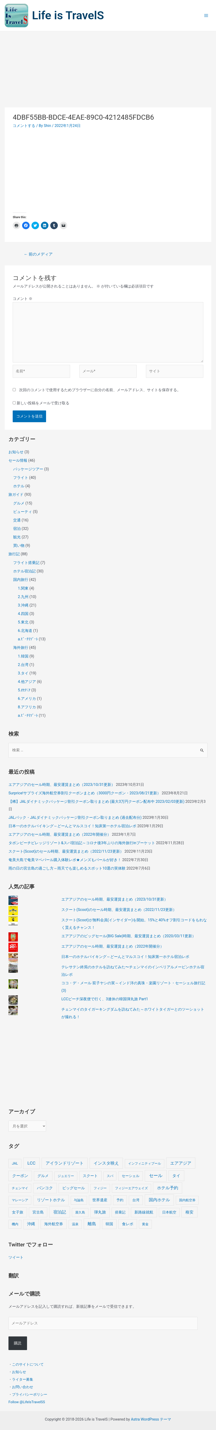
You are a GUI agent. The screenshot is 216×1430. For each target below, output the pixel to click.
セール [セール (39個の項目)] (155, 1175)
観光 (17, 537)
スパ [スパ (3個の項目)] (110, 1176)
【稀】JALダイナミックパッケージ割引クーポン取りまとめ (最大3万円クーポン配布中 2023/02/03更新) (96, 801)
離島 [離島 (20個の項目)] (92, 1223)
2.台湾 (23, 664)
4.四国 (23, 613)
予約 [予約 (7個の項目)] (119, 1200)
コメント (22, 298)
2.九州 (23, 597)
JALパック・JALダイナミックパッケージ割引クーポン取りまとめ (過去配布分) (74, 817)
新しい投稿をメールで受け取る (43, 403)
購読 (17, 1343)
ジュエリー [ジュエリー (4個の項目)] (66, 1176)
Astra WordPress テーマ (151, 1419)
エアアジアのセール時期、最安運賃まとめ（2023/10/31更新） (61, 784)
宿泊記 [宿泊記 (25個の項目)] (59, 1211)
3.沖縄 (23, 605)
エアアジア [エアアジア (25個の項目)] (180, 1163)
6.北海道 (25, 630)
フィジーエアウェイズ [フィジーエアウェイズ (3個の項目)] (131, 1188)
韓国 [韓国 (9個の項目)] (109, 1224)
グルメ (18, 503)
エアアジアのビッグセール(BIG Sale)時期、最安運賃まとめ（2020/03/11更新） (128, 936)
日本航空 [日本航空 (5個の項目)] (169, 1212)
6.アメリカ (27, 698)
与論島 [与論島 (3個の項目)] (79, 1200)
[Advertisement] (108, 66)
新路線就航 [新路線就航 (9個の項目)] (143, 1212)
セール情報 (17, 460)
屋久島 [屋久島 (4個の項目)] (80, 1212)
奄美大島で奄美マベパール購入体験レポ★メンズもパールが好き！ (64, 860)
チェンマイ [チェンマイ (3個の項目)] (20, 1188)
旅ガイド (16, 494)
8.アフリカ (27, 707)
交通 (17, 520)
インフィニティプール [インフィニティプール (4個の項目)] (144, 1164)
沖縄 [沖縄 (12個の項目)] (31, 1224)
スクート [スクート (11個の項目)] (90, 1176)
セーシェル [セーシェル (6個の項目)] (130, 1176)
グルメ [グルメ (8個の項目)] (43, 1176)
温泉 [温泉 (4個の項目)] (75, 1224)
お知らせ (16, 452)
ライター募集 (22, 1379)
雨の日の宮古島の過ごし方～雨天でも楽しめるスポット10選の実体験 (67, 868)
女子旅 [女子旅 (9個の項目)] (17, 1212)
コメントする (24, 125)
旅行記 (14, 554)
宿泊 (17, 528)
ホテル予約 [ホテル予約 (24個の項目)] (167, 1187)
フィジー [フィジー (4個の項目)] (100, 1188)
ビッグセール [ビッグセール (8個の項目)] (73, 1188)
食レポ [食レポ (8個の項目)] (127, 1224)
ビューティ (22, 511)
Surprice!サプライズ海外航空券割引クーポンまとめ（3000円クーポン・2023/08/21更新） (84, 793)
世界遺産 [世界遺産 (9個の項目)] (99, 1200)
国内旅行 (20, 579)
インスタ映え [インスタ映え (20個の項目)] (106, 1163)
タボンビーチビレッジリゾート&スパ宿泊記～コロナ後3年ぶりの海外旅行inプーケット (81, 843)
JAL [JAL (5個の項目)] (15, 1163)
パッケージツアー (28, 469)
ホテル (18, 486)
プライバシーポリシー (29, 1394)
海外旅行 (20, 647)
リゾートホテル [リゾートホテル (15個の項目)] (51, 1200)
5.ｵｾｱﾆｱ (24, 690)
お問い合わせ (22, 1387)
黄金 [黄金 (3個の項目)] (145, 1224)
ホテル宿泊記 (24, 571)
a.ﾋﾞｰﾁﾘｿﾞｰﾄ (28, 639)
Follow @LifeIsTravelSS (26, 1402)
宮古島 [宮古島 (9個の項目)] (38, 1212)
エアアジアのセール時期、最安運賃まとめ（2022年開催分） (59, 834)
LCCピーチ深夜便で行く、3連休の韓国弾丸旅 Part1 (104, 999)
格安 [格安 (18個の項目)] (189, 1212)
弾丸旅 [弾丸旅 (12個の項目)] (100, 1212)
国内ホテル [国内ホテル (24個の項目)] (159, 1199)
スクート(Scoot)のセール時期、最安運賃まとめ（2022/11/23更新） (66, 851)
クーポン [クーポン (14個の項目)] (20, 1175)
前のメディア (38, 254)
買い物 (18, 545)
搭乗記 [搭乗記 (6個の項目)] (120, 1212)
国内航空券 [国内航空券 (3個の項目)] (187, 1200)
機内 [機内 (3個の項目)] (15, 1224)
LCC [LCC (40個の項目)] (31, 1163)
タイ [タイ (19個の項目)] (176, 1175)
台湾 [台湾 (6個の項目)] (135, 1200)
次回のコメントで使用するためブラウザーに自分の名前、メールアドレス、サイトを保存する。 (100, 390)
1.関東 (23, 588)
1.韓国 (23, 656)
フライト (20, 477)
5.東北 (23, 622)
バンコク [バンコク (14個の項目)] (45, 1188)
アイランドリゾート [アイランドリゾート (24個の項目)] (65, 1163)
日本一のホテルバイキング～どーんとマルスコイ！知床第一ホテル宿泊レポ (72, 826)
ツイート (16, 1257)
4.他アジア (27, 681)
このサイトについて (28, 1364)
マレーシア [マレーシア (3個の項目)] (20, 1200)
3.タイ (23, 673)
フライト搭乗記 (26, 562)
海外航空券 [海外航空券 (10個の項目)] (53, 1224)
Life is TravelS (72, 15)
